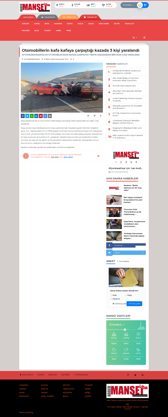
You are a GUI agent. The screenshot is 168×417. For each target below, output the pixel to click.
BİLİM (36, 30)
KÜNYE (40, 375)
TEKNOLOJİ (129, 24)
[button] (129, 5)
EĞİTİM (117, 24)
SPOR (47, 24)
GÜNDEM (25, 24)
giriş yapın (68, 157)
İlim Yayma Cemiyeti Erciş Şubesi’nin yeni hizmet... (133, 199)
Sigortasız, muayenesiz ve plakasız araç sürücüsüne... (134, 223)
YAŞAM (91, 24)
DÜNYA (70, 24)
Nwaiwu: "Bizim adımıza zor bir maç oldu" (133, 187)
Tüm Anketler (124, 261)
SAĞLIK (80, 24)
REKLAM (53, 375)
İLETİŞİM (65, 375)
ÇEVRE (88, 396)
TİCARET (47, 30)
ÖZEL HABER (104, 24)
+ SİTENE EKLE (81, 375)
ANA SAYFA (28, 17)
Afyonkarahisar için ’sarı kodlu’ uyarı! (126, 168)
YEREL (68, 30)
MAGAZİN (25, 30)
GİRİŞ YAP (144, 17)
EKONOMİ (58, 24)
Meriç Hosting (26, 412)
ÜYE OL (134, 17)
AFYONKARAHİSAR (119, 172)
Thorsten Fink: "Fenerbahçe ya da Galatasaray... (132, 211)
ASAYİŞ (37, 24)
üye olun (55, 157)
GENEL (58, 30)
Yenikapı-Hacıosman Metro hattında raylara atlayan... (134, 235)
